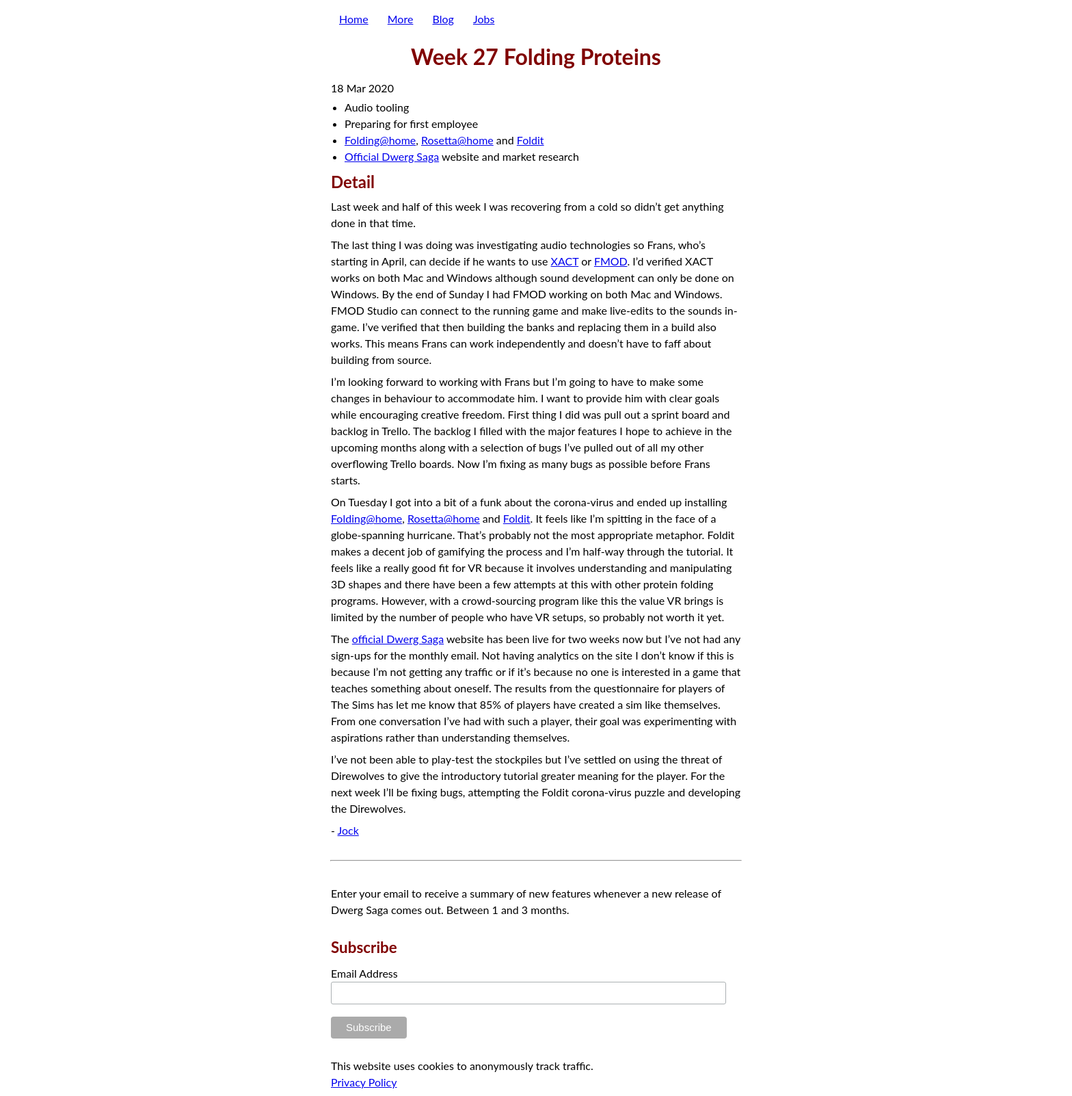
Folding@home (380, 139)
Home (353, 18)
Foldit (530, 139)
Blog (443, 18)
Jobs (483, 18)
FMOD (611, 261)
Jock (348, 830)
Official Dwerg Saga (392, 156)
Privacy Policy (364, 1081)
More (401, 18)
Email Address (364, 973)
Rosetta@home (457, 139)
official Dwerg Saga (398, 638)
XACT (565, 261)
